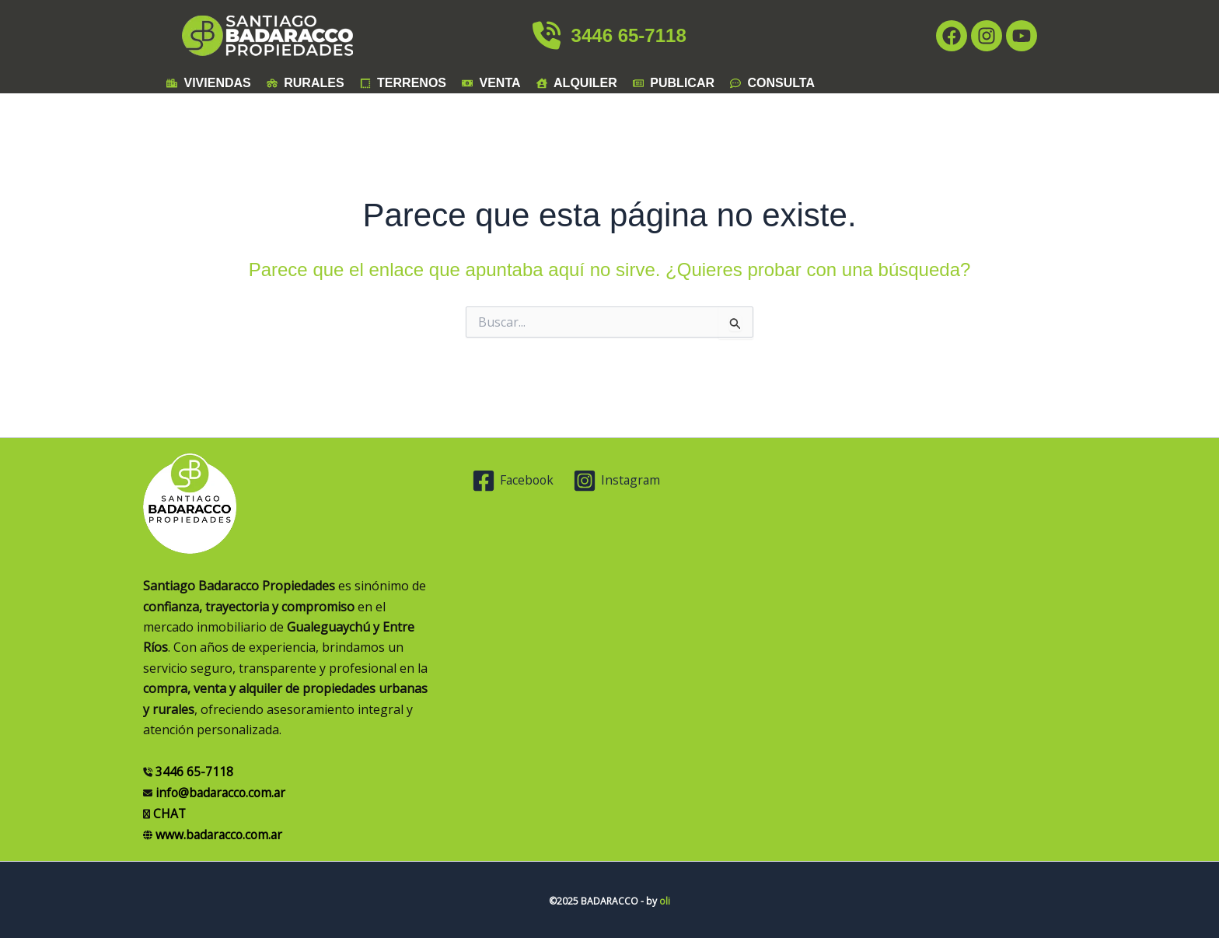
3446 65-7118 (609, 35)
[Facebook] (514, 480)
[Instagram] (619, 480)
